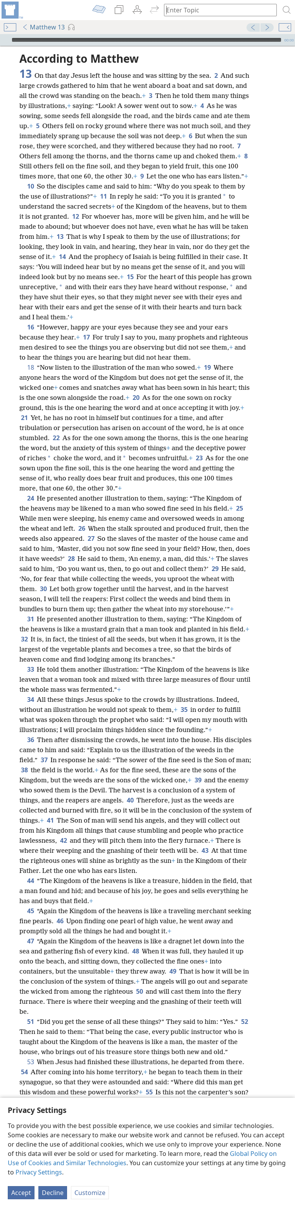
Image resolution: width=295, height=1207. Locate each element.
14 (62, 256)
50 (139, 991)
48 (135, 951)
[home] (12, 10)
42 (63, 840)
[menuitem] (12, 10)
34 (30, 699)
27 (91, 538)
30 (43, 589)
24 (30, 498)
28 (71, 558)
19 (207, 367)
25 (239, 508)
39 (198, 780)
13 (60, 236)
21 (24, 417)
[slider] (146, 40)
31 (30, 619)
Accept (21, 1192)
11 (103, 196)
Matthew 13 (43, 27)
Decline (53, 1192)
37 (44, 760)
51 (30, 1021)
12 (75, 216)
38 (24, 770)
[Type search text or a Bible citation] (216, 9)
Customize (89, 1192)
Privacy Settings (39, 1172)
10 (30, 186)
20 (136, 397)
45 (30, 911)
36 (30, 740)
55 (149, 1092)
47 (30, 941)
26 (81, 528)
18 (30, 367)
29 (215, 568)
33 (30, 669)
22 (56, 438)
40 (130, 800)
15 (130, 277)
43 (205, 850)
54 (24, 1072)
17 (86, 337)
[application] (147, 40)
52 (244, 1021)
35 (184, 709)
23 (199, 458)
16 (30, 327)
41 (50, 820)
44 (30, 880)
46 (60, 921)
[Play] (5, 40)
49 (173, 971)
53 (30, 1062)
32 (24, 639)
